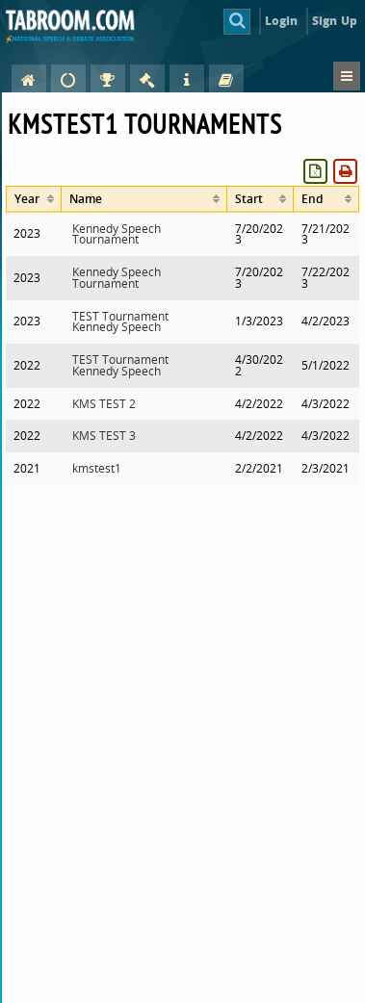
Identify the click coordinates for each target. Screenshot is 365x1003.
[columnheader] (34, 199)
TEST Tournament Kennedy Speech (120, 322)
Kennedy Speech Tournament (116, 234)
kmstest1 (96, 468)
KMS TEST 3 (104, 435)
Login (282, 21)
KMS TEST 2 (104, 404)
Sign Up (334, 21)
